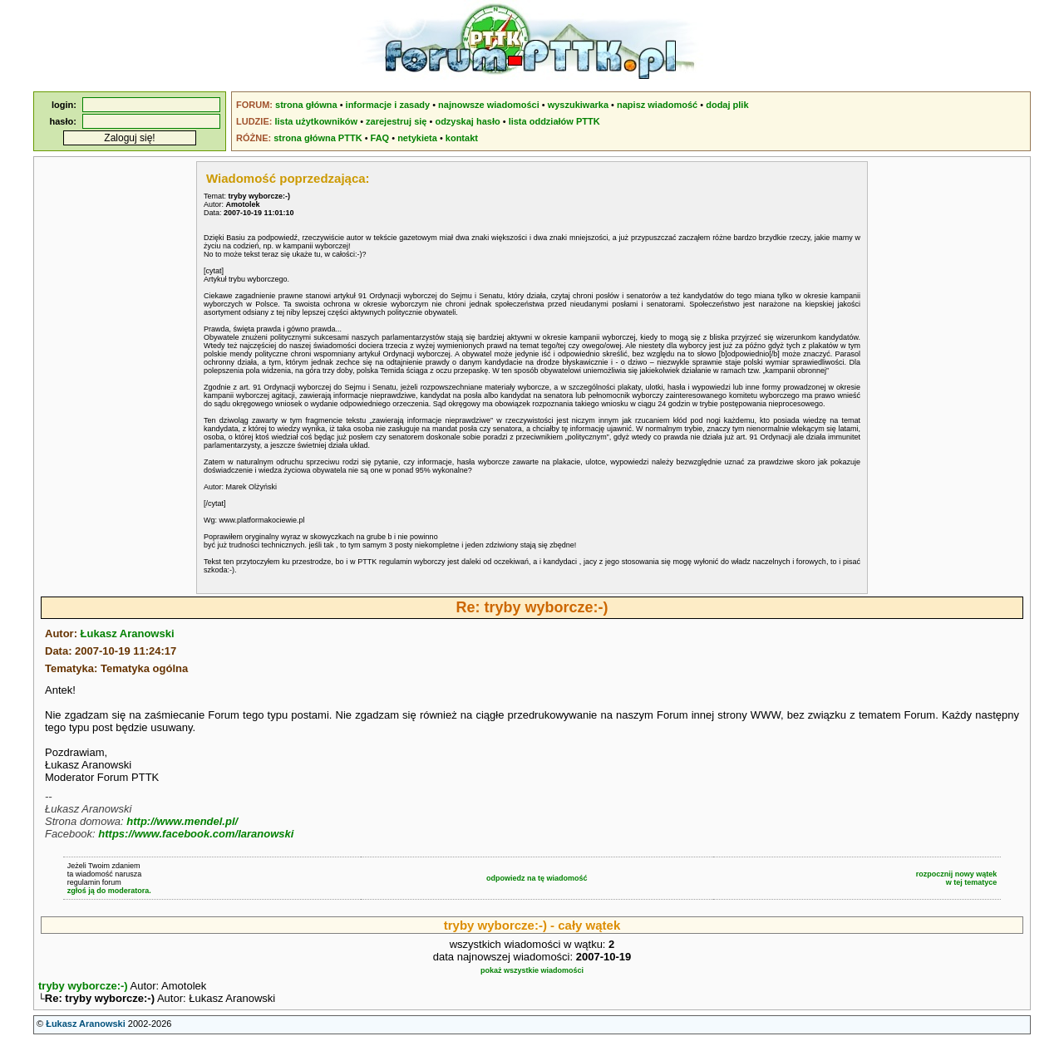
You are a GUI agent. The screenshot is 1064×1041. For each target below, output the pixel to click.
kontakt (462, 138)
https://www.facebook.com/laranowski (195, 833)
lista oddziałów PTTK (554, 121)
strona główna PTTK (317, 138)
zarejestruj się (396, 121)
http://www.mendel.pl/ (182, 821)
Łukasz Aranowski (128, 633)
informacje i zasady (388, 105)
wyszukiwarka (578, 105)
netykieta (417, 138)
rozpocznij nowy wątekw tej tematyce (957, 878)
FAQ (380, 138)
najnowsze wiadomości (488, 105)
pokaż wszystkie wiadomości (532, 970)
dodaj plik (727, 105)
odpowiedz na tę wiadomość (537, 878)
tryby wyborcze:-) (83, 986)
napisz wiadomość (657, 105)
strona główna (306, 105)
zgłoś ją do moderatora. (109, 890)
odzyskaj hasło (467, 121)
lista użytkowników (315, 121)
